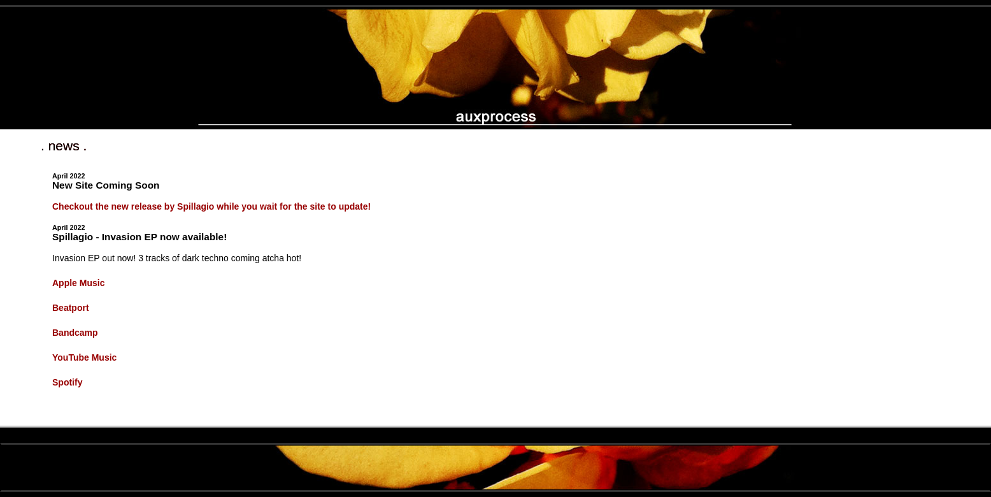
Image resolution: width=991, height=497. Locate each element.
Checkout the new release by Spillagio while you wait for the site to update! (211, 206)
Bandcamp (75, 333)
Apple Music (78, 283)
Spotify (67, 382)
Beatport (70, 308)
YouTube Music (84, 357)
